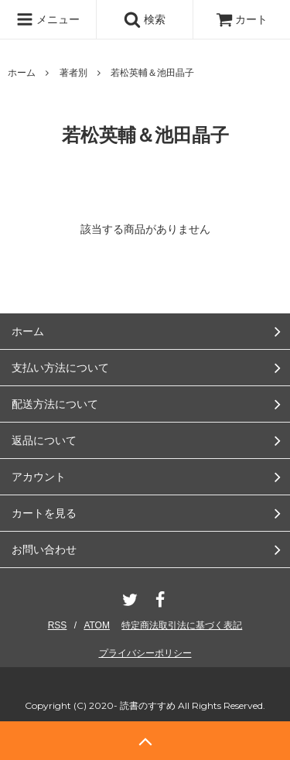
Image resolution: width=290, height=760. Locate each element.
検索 (144, 19)
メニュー (48, 19)
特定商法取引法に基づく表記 (181, 625)
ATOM (97, 625)
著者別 (73, 72)
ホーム (22, 72)
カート (242, 19)
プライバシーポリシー (145, 653)
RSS (57, 625)
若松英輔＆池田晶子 (152, 72)
